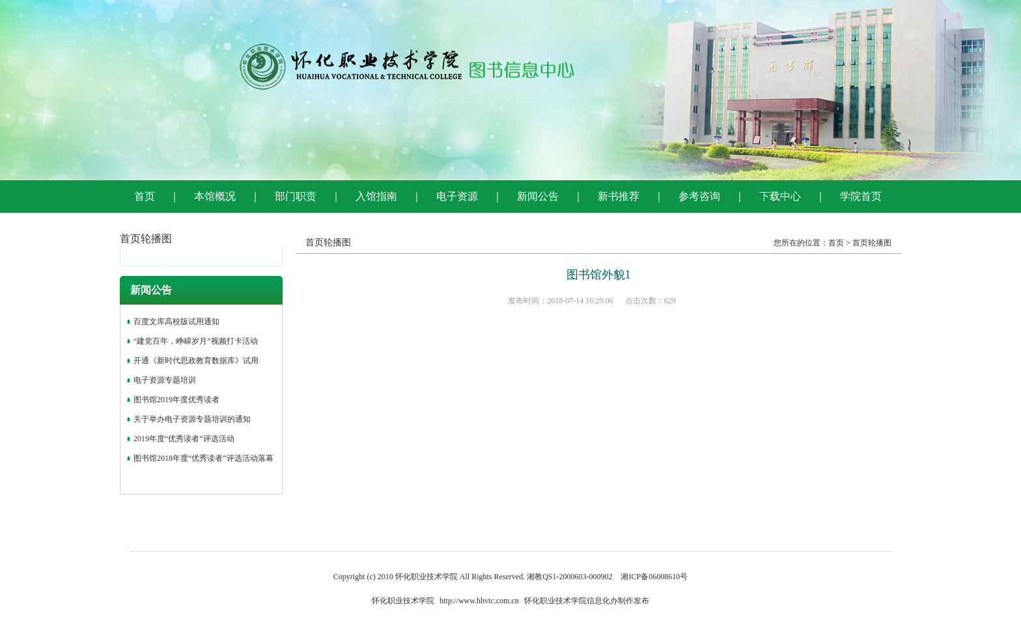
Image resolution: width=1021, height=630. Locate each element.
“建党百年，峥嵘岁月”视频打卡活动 (195, 341)
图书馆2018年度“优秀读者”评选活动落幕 (203, 458)
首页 (144, 196)
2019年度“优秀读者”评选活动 (183, 438)
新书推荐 (618, 196)
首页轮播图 (871, 242)
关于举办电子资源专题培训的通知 (192, 419)
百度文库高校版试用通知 (176, 321)
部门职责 (295, 196)
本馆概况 (215, 196)
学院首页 (861, 196)
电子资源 (457, 196)
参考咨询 (699, 196)
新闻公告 (538, 196)
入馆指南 (376, 196)
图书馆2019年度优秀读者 (176, 399)
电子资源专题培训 (164, 380)
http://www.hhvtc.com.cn (479, 600)
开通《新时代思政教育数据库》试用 (196, 360)
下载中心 (780, 196)
